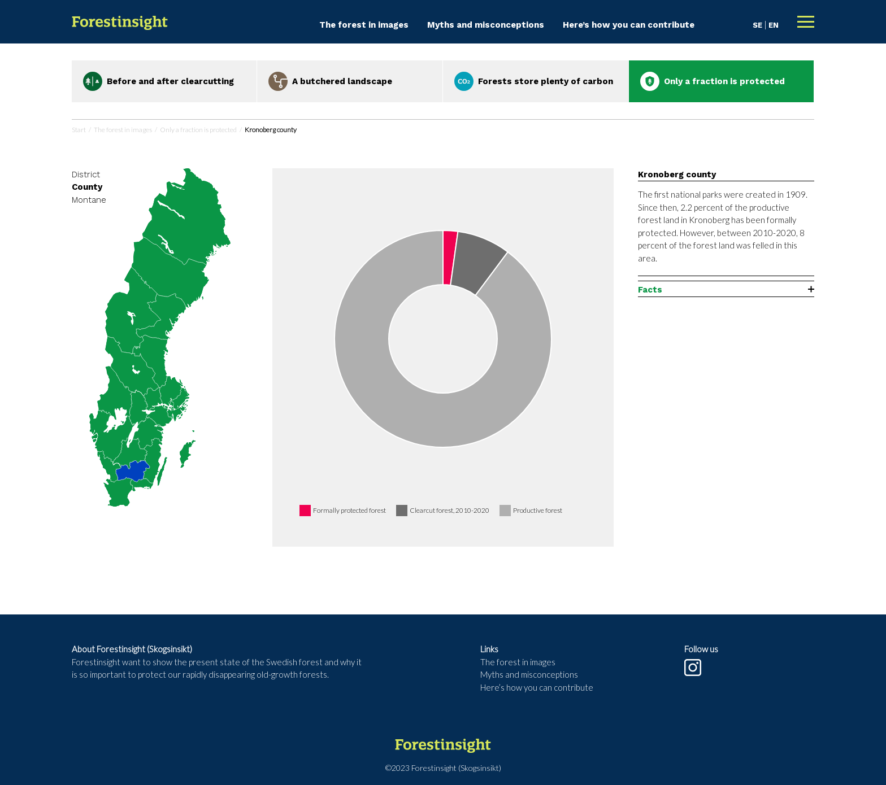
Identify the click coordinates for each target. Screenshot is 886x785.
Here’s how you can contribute (628, 25)
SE (757, 25)
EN (773, 25)
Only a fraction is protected (198, 129)
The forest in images (364, 25)
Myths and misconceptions (485, 25)
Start (79, 129)
